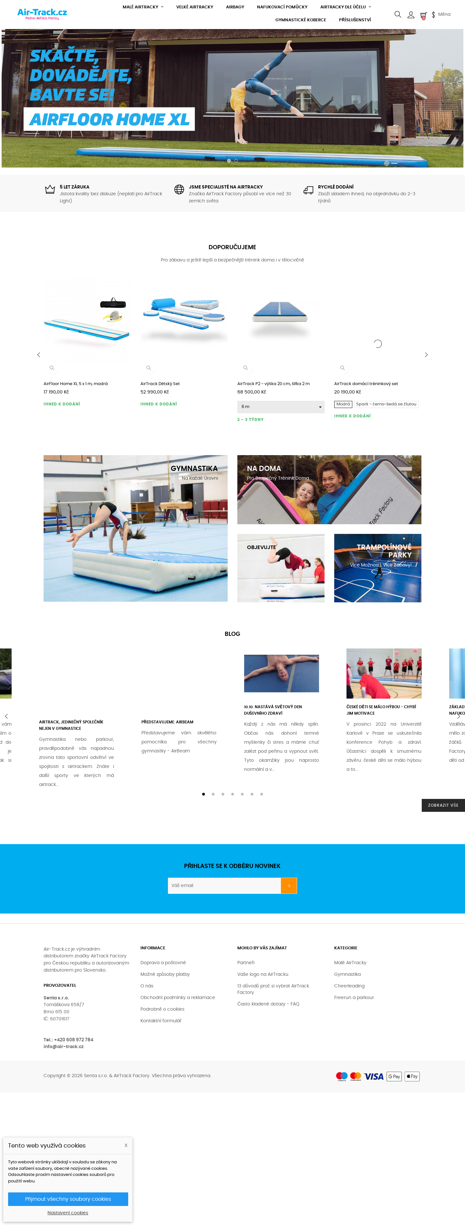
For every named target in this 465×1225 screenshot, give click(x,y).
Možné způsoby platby (165, 974)
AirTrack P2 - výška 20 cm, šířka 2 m (273, 384)
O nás (146, 986)
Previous (6, 716)
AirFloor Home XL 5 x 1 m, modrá (76, 384)
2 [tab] (213, 794)
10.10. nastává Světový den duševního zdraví (273, 710)
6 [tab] (252, 794)
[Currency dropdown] (440, 14)
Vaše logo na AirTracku (262, 974)
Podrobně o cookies (162, 1009)
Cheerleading (349, 986)
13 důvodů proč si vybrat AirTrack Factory (273, 989)
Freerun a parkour (354, 997)
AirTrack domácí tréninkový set (366, 384)
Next (458, 716)
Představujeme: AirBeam (167, 722)
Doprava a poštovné (163, 963)
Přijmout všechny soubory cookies (68, 1199)
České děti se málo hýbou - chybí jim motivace (381, 710)
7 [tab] (261, 794)
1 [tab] (203, 794)
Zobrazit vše (443, 805)
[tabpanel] (284, 709)
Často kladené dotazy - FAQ (268, 1004)
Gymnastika (347, 974)
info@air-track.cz (64, 1047)
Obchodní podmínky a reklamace (177, 997)
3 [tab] (223, 794)
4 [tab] (232, 794)
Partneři (245, 963)
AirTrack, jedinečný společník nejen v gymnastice (71, 725)
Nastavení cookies (67, 1213)
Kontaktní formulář (160, 1021)
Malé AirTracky (350, 963)
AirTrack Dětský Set (160, 384)
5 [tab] (242, 794)
